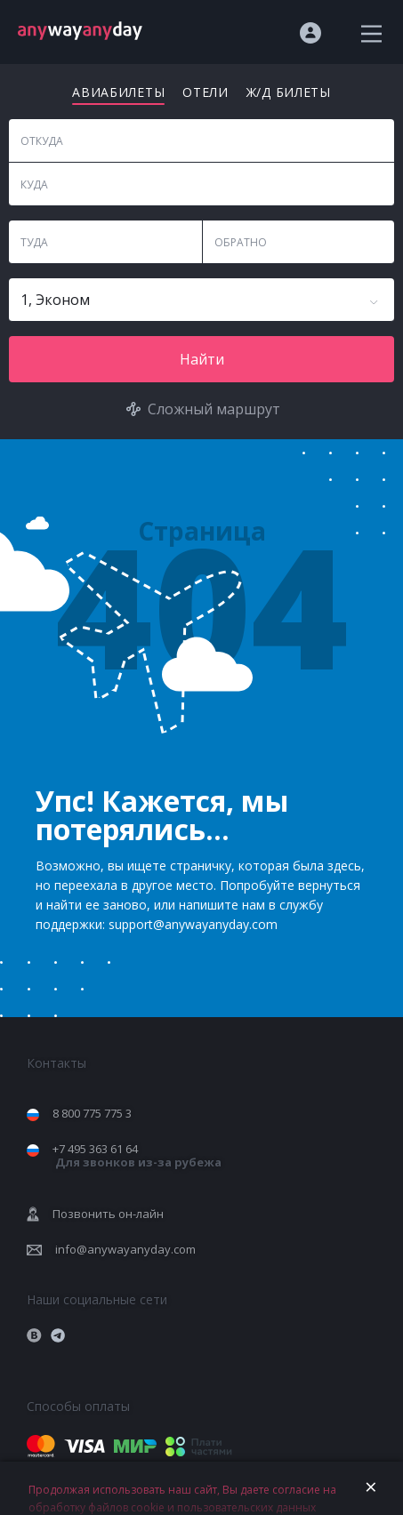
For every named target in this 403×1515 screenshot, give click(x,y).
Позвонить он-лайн (108, 1214)
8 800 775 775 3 (92, 1113)
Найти (202, 359)
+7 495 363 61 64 (137, 1155)
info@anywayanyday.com (125, 1249)
